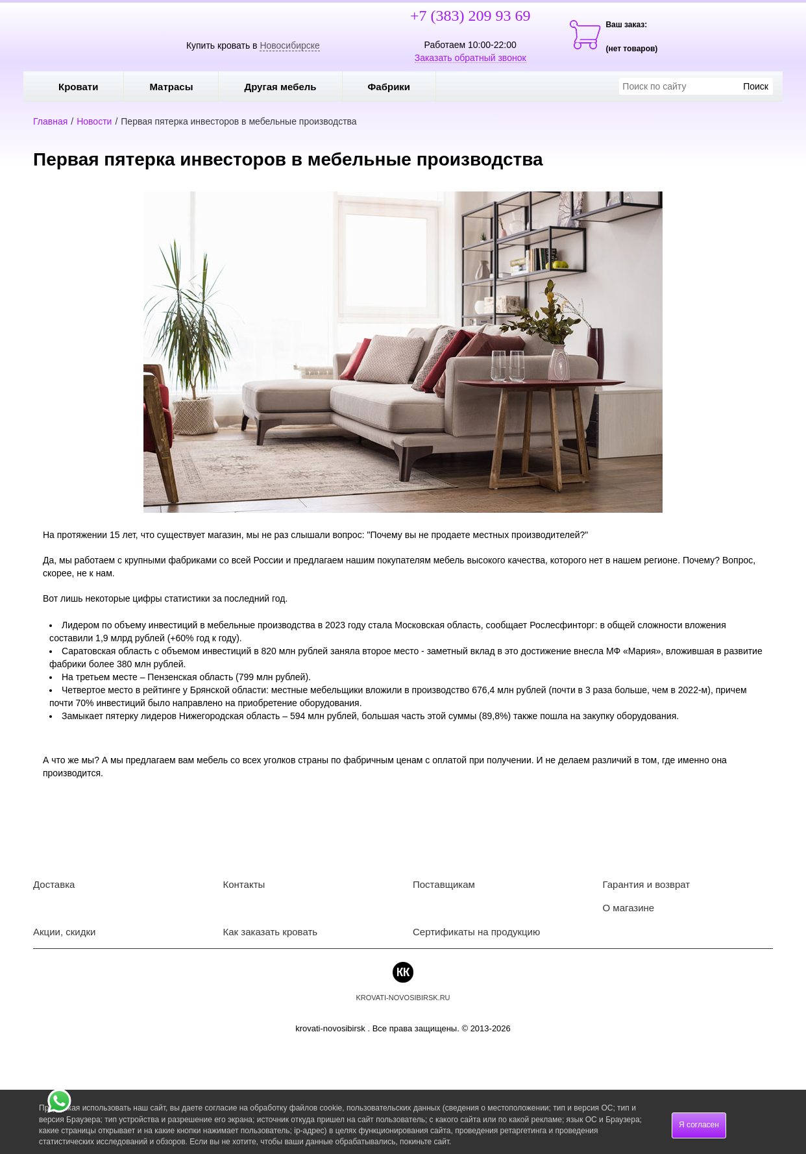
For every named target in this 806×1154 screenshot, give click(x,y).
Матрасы (171, 86)
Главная (50, 121)
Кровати (87, 86)
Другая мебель (289, 86)
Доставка (54, 884)
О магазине (629, 907)
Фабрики (399, 86)
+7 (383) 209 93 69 (470, 15)
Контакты (244, 884)
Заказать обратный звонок (470, 58)
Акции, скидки (64, 931)
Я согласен (699, 1124)
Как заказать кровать (270, 931)
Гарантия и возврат (646, 884)
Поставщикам (444, 884)
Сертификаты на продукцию (476, 931)
